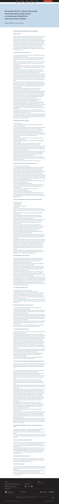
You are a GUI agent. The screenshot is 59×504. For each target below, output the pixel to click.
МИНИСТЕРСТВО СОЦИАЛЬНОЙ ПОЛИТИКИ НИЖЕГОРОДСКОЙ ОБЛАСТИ (11, 492)
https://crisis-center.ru (20, 49)
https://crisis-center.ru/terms (17, 474)
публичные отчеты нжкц (41, 483)
